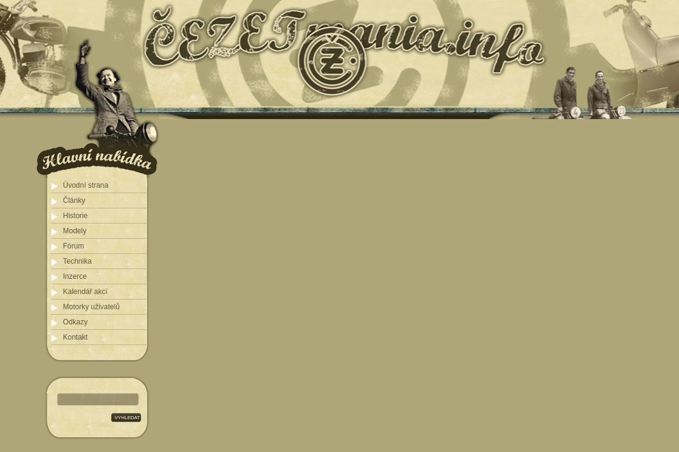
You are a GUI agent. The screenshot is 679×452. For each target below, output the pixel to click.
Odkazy (75, 322)
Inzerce (75, 276)
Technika (77, 261)
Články (74, 200)
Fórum (73, 246)
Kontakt (75, 337)
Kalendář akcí (85, 291)
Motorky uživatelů (91, 307)
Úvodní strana (86, 185)
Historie (75, 215)
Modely (75, 231)
